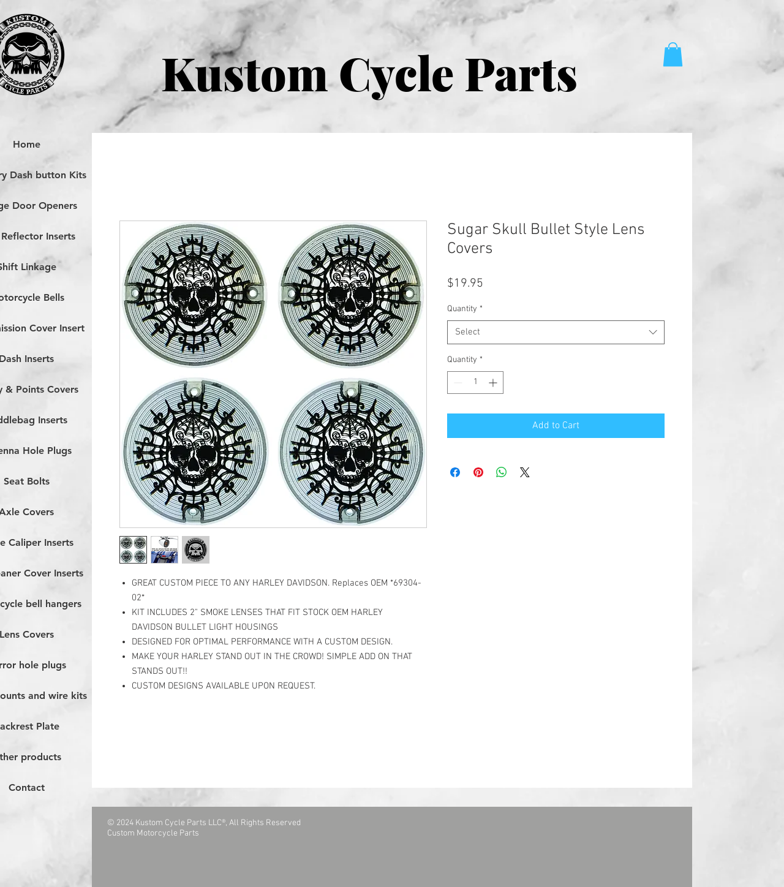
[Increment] (494, 382)
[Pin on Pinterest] (478, 472)
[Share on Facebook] (455, 472)
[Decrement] (456, 382)
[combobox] (556, 332)
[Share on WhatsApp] (501, 472)
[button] (673, 54)
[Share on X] (525, 472)
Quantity (465, 309)
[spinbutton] (475, 382)
